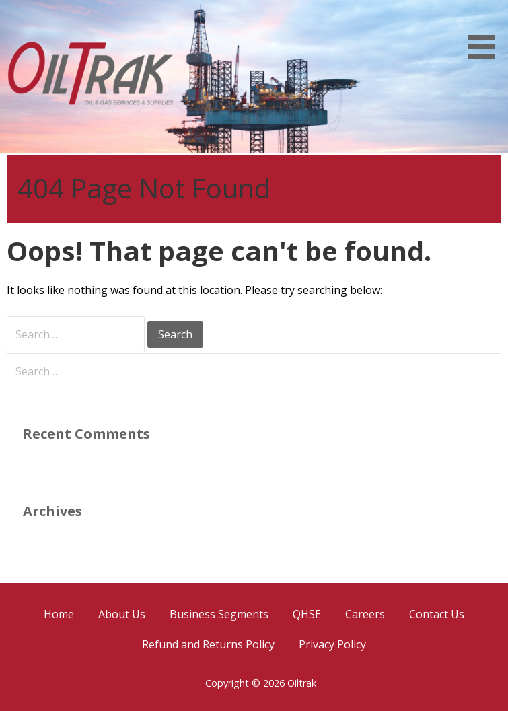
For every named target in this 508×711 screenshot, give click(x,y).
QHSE (307, 614)
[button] (486, 31)
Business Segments (219, 614)
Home (59, 614)
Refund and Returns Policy (208, 644)
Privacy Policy (332, 644)
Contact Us (436, 614)
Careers (365, 614)
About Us (121, 614)
